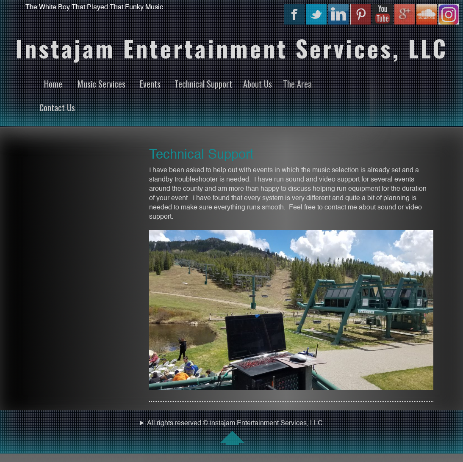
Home (53, 83)
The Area (297, 83)
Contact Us (57, 107)
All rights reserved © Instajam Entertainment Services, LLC (231, 432)
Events (150, 83)
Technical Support (203, 83)
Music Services (101, 83)
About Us (257, 83)
